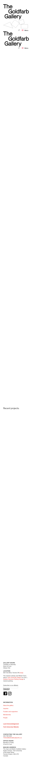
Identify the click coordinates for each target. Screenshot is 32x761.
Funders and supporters (10, 711)
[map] (21, 672)
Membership (7, 714)
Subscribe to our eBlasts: (10, 685)
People (5, 717)
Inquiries (5, 708)
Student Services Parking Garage (13, 679)
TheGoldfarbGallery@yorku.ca (12, 737)
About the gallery (8, 705)
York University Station (14, 677)
